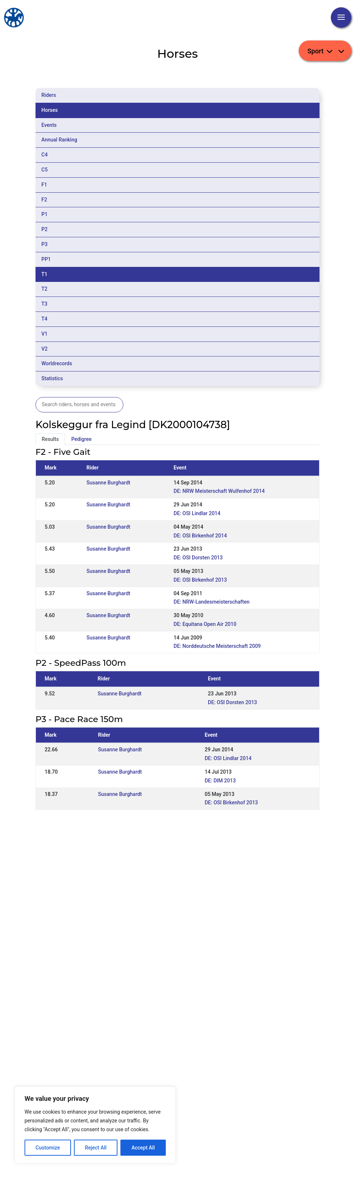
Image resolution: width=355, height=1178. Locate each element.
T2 (44, 289)
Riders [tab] (48, 95)
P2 (44, 229)
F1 (44, 185)
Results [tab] (50, 439)
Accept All (143, 1148)
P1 (44, 214)
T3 (44, 304)
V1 (44, 334)
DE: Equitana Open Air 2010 (204, 624)
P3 (44, 244)
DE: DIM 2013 (220, 781)
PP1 (46, 259)
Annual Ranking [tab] (59, 140)
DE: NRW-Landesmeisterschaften (211, 602)
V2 (44, 349)
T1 (44, 274)
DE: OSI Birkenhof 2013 (200, 580)
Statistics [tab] (52, 378)
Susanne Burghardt (108, 483)
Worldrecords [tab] (56, 363)
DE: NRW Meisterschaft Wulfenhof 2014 (219, 491)
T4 (44, 319)
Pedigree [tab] (81, 439)
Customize (48, 1148)
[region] (95, 1125)
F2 (44, 200)
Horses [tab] (49, 110)
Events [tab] (49, 125)
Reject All (95, 1148)
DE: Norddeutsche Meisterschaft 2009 (217, 646)
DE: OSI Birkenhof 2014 (200, 536)
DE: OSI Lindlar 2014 (196, 513)
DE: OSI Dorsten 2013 (198, 557)
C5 (44, 170)
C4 (44, 155)
